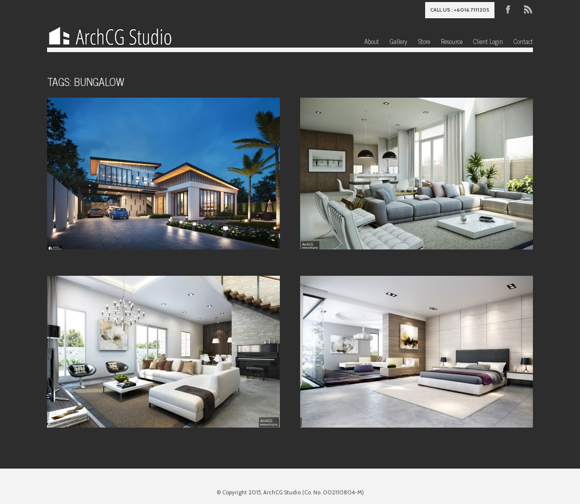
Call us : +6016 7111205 (459, 10)
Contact (523, 41)
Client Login (488, 41)
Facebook (508, 8)
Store (424, 41)
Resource (452, 41)
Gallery (398, 41)
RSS (527, 8)
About (371, 41)
